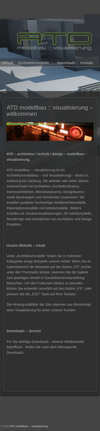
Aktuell (7, 63)
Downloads (66, 63)
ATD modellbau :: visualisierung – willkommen (50, 110)
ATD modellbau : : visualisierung (29, 426)
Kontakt (86, 63)
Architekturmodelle (35, 64)
